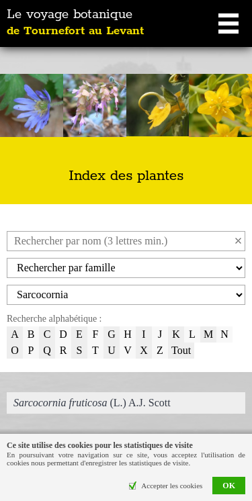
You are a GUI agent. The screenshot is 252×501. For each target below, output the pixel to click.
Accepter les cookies (171, 486)
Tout (181, 350)
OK (228, 485)
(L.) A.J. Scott (92, 402)
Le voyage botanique (75, 23)
